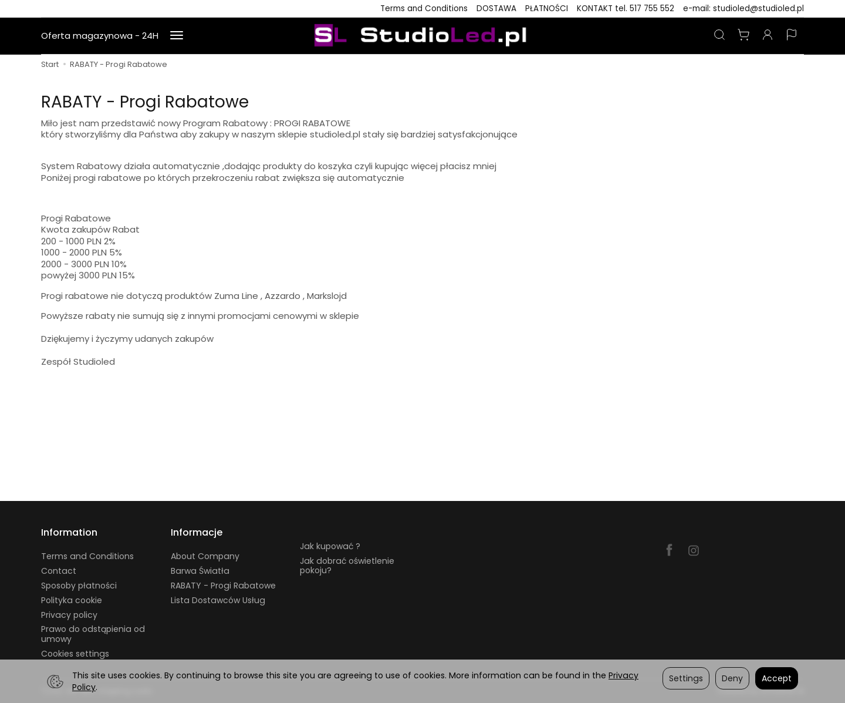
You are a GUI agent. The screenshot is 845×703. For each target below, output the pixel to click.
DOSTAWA (496, 8)
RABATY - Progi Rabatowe (223, 585)
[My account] (767, 36)
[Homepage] (422, 36)
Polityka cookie (71, 600)
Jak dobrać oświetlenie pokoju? (347, 566)
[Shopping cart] (743, 36)
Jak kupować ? (330, 546)
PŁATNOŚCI (546, 8)
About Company (205, 556)
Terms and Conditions (424, 8)
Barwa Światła (200, 571)
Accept (777, 678)
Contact (58, 571)
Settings (686, 678)
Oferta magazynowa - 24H (99, 35)
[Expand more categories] (176, 36)
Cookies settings (75, 654)
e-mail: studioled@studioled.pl (743, 8)
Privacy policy (69, 615)
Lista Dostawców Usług (218, 600)
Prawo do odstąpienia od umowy (93, 634)
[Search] (719, 36)
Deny (732, 678)
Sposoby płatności (79, 585)
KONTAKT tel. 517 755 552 (625, 8)
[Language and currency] (791, 36)
